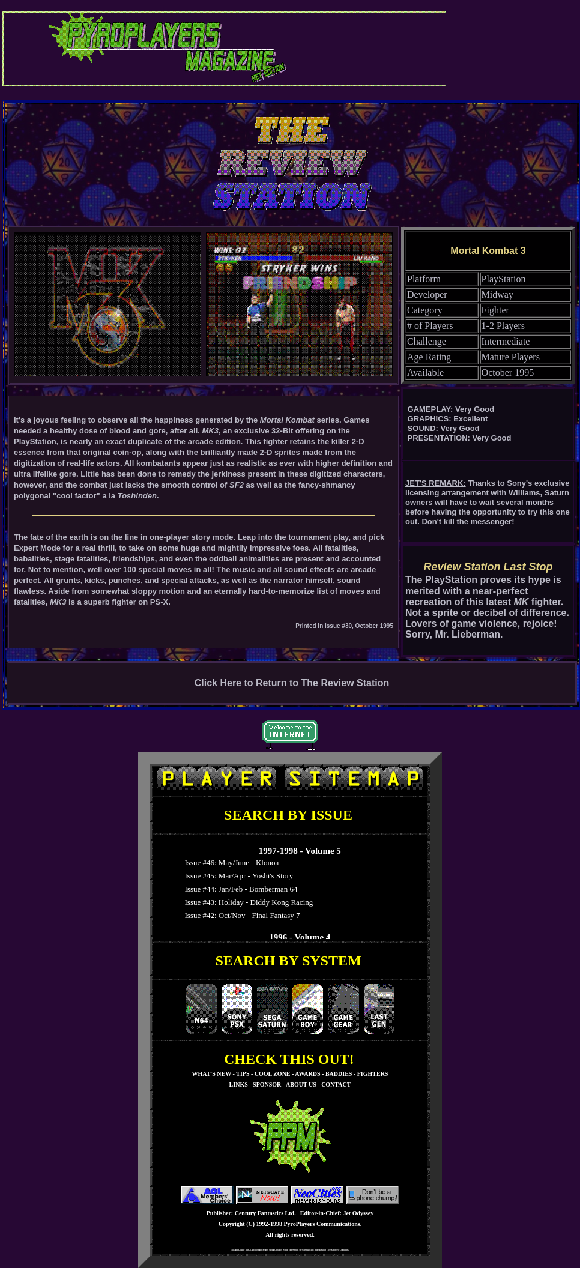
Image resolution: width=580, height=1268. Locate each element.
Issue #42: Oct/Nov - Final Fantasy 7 (240, 915)
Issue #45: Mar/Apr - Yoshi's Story (237, 875)
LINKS (238, 1084)
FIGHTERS (372, 1073)
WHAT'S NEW (211, 1073)
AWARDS (307, 1073)
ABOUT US (301, 1084)
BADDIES (338, 1073)
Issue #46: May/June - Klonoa (230, 862)
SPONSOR (267, 1084)
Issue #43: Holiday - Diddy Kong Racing (247, 902)
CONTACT (336, 1084)
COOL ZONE (273, 1073)
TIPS (242, 1073)
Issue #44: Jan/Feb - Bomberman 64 (239, 888)
